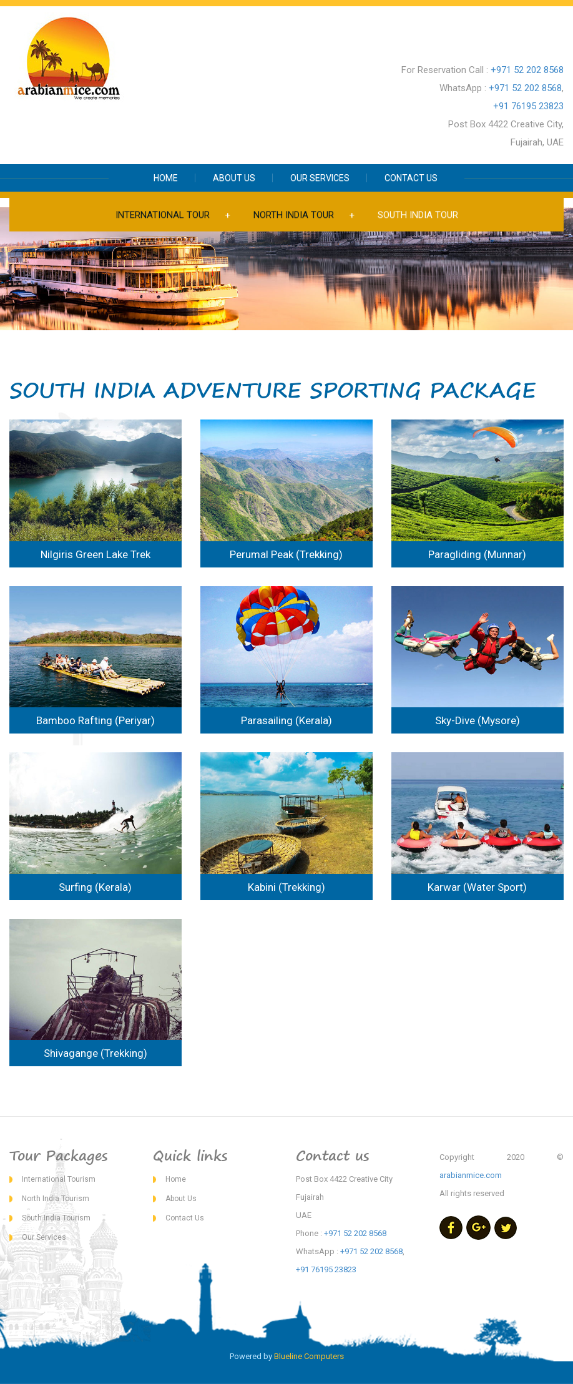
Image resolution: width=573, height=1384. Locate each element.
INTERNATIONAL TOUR (162, 214)
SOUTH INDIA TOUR (418, 214)
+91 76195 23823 (528, 106)
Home (175, 1179)
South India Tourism (56, 1218)
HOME (166, 178)
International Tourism (59, 1179)
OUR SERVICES (320, 178)
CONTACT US (411, 178)
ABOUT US (234, 178)
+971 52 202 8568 (527, 70)
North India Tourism (55, 1198)
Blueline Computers (309, 1356)
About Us (181, 1198)
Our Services (44, 1237)
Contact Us (184, 1218)
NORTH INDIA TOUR (293, 214)
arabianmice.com (470, 1175)
